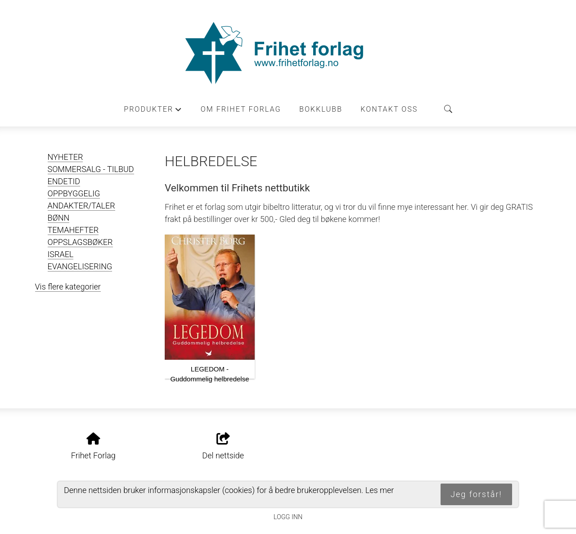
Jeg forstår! (476, 494)
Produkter (153, 111)
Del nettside (223, 447)
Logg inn (288, 517)
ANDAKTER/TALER (81, 205)
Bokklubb (320, 109)
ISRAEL (61, 254)
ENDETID (64, 181)
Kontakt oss (389, 109)
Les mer (379, 490)
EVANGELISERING (80, 266)
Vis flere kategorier (68, 286)
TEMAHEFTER (73, 230)
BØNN (59, 217)
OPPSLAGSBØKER (80, 242)
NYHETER (65, 157)
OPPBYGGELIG (74, 193)
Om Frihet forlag (241, 109)
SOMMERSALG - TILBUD (91, 169)
